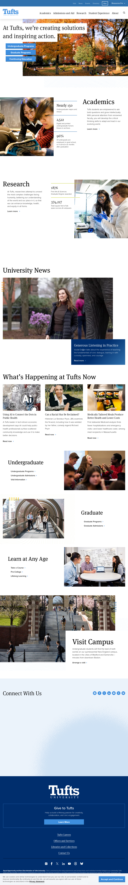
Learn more (92, 129)
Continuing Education (20, 59)
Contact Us (64, 839)
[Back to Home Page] (64, 778)
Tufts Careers (64, 821)
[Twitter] (104, 680)
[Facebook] (99, 680)
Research (81, 13)
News (81, 3)
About (115, 13)
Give (105, 3)
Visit (74, 3)
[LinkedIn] (109, 680)
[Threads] (118, 680)
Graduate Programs (21, 52)
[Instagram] (95, 680)
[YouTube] (114, 680)
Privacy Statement (36, 881)
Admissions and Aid (63, 13)
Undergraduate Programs (21, 46)
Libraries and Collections (64, 833)
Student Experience (99, 13)
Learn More (64, 808)
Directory (96, 3)
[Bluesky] (123, 680)
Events (87, 3)
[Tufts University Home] (11, 12)
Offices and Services (64, 827)
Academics (45, 13)
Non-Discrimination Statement (78, 869)
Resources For (117, 3)
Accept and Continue (112, 879)
